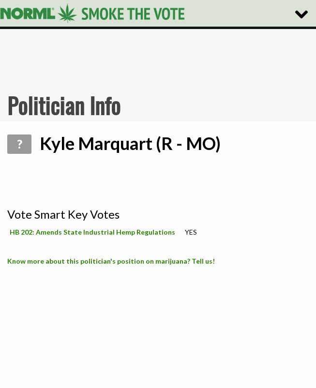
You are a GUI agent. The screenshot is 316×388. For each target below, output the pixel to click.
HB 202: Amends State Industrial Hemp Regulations (92, 232)
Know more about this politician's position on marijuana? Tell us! (111, 261)
